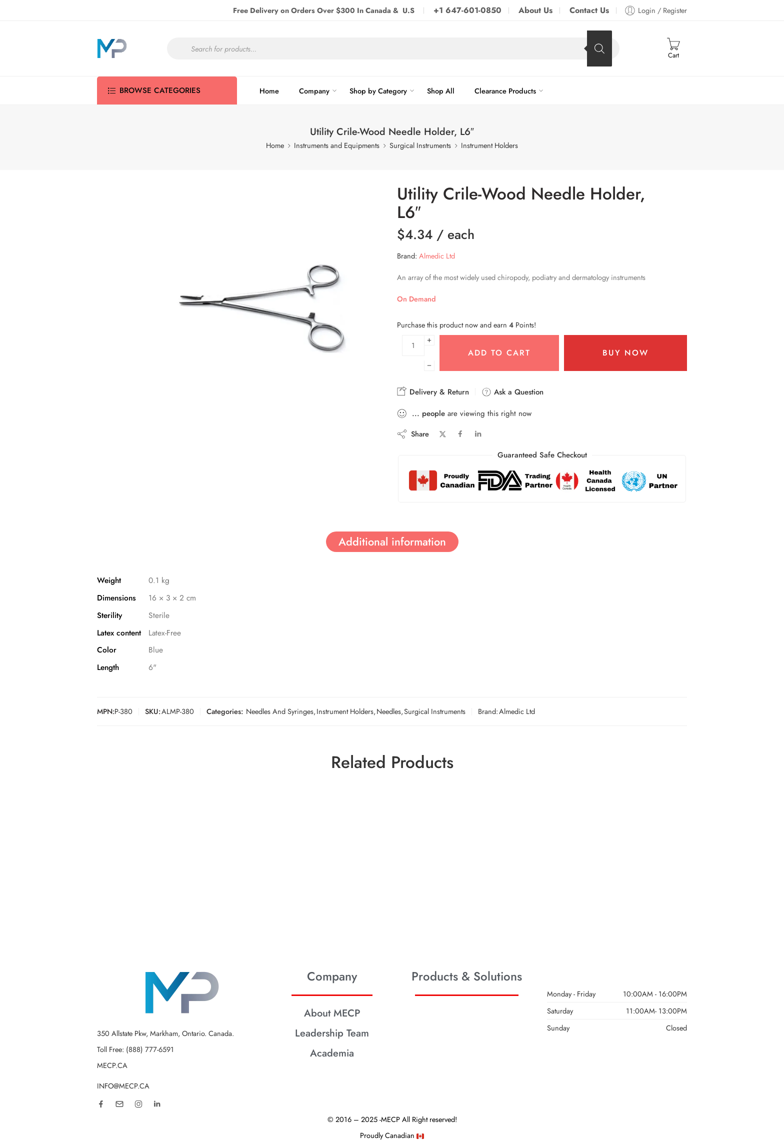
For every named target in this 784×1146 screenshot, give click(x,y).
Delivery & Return (433, 392)
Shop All (440, 91)
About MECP (332, 1013)
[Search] (599, 48)
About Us (535, 10)
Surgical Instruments (420, 145)
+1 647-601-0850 (468, 10)
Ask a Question (513, 392)
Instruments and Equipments (337, 145)
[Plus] (429, 340)
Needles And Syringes (280, 711)
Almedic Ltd (437, 255)
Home (269, 91)
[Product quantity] (413, 345)
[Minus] (429, 365)
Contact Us (589, 10)
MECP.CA (112, 1065)
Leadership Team (332, 1033)
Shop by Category (378, 91)
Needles (388, 711)
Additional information (392, 542)
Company (314, 91)
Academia (332, 1053)
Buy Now (625, 352)
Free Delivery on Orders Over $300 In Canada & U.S (324, 10)
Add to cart (499, 352)
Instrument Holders (489, 145)
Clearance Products (505, 91)
